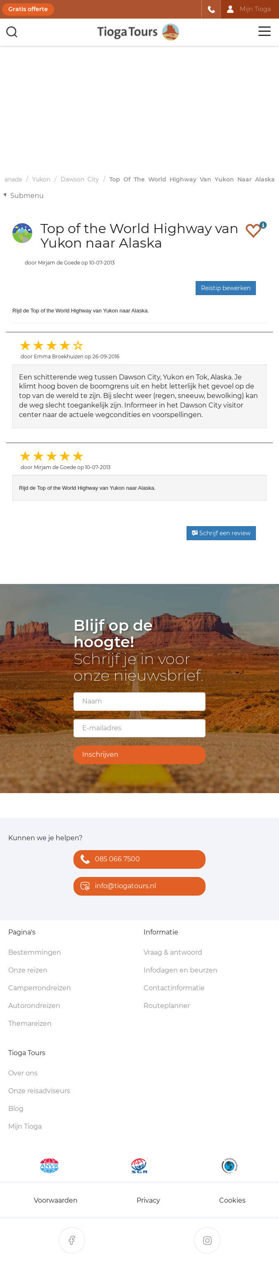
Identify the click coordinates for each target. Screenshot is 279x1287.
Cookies (232, 1200)
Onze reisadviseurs (39, 1091)
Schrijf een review (221, 533)
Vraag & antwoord (173, 952)
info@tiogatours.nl (116, 887)
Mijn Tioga (25, 1126)
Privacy (148, 1200)
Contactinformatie (174, 988)
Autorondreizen (34, 1006)
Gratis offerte (28, 9)
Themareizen (30, 1023)
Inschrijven (100, 754)
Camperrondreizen (39, 988)
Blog (16, 1109)
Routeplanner (167, 1006)
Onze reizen (27, 970)
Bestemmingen (34, 952)
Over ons (23, 1073)
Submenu (27, 196)
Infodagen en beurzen (181, 970)
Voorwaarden (56, 1200)
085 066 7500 (108, 860)
